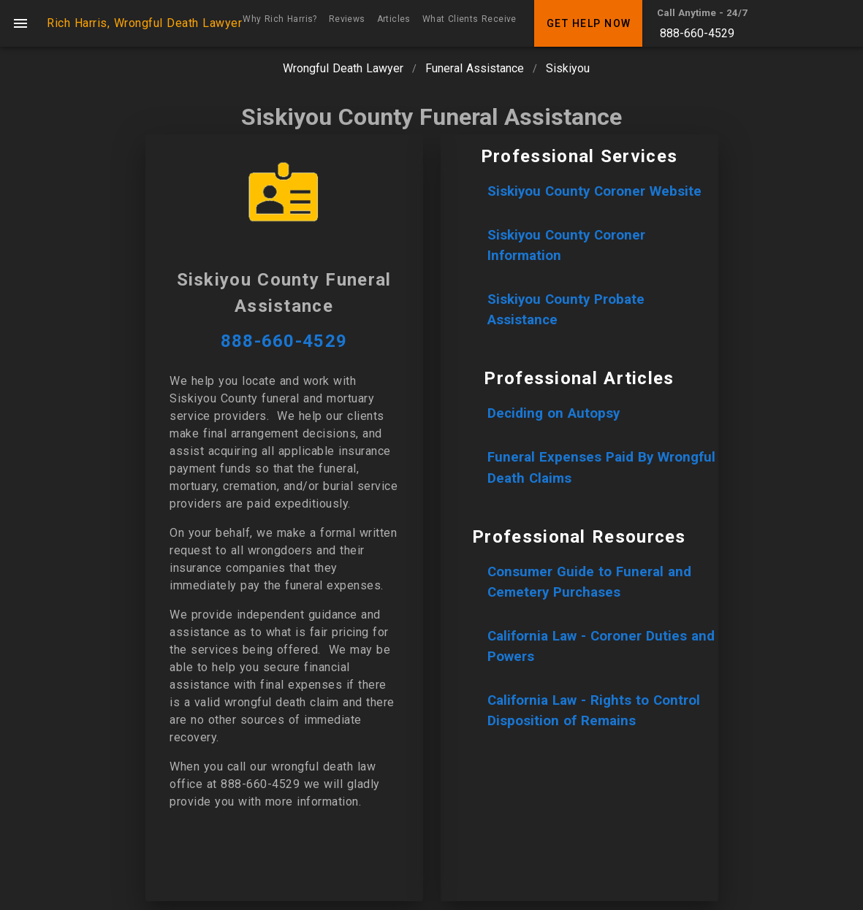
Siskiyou (568, 68)
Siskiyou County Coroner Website (594, 191)
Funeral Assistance (474, 68)
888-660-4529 (697, 33)
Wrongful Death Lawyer (343, 68)
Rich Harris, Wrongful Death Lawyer (144, 23)
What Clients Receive (469, 19)
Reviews (347, 19)
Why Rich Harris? (279, 19)
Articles (394, 19)
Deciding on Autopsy (553, 413)
